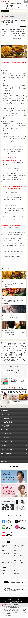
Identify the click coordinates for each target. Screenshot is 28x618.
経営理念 (4, 570)
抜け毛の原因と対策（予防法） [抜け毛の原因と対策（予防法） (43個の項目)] (13, 355)
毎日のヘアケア (6, 434)
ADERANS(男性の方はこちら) (7, 546)
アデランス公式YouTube (9, 534)
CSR (3, 574)
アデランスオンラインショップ (18, 555)
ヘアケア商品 (5, 438)
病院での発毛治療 (7, 450)
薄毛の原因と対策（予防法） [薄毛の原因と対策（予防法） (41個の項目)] (13, 361)
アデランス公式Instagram (22, 528)
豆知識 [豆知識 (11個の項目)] (7, 362)
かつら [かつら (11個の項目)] (18, 346)
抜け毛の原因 (5, 414)
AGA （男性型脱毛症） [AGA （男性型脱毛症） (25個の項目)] (9, 344)
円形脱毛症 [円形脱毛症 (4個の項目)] (16, 351)
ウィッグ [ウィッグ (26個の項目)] (8, 348)
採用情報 (16, 574)
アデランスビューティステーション (7, 562)
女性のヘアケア (5, 461)
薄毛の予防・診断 (7, 422)
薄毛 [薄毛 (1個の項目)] (4, 360)
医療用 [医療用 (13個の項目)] (22, 351)
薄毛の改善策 (5, 426)
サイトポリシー (17, 599)
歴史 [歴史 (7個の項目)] (2, 358)
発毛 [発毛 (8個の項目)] (5, 358)
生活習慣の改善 (6, 446)
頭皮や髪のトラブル (7, 442)
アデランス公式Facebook (9, 521)
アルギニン (12, 11)
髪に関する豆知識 (6, 453)
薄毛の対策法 (4, 430)
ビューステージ (6, 553)
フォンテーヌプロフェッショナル (18, 562)
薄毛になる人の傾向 (7, 418)
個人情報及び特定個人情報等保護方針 (14, 601)
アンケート (4, 457)
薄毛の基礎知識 (5, 410)
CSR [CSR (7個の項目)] (20, 344)
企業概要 (10, 599)
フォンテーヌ (17, 550)
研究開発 (16, 570)
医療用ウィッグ (6, 550)
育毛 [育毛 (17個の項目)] (16, 358)
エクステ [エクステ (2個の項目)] (14, 348)
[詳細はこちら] (7, 615)
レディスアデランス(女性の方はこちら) (19, 546)
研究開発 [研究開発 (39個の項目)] (10, 357)
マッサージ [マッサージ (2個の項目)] (10, 351)
